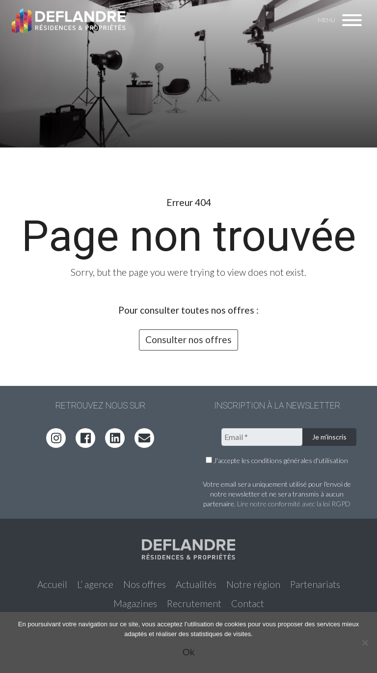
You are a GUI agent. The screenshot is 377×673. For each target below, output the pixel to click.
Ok (189, 652)
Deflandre (69, 20)
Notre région (253, 584)
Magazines (135, 603)
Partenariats (315, 584)
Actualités (196, 584)
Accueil (52, 584)
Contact (247, 603)
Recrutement (194, 603)
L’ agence (95, 584)
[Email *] (261, 437)
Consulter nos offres (188, 339)
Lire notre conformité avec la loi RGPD (293, 503)
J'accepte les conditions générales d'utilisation (277, 460)
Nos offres (144, 584)
